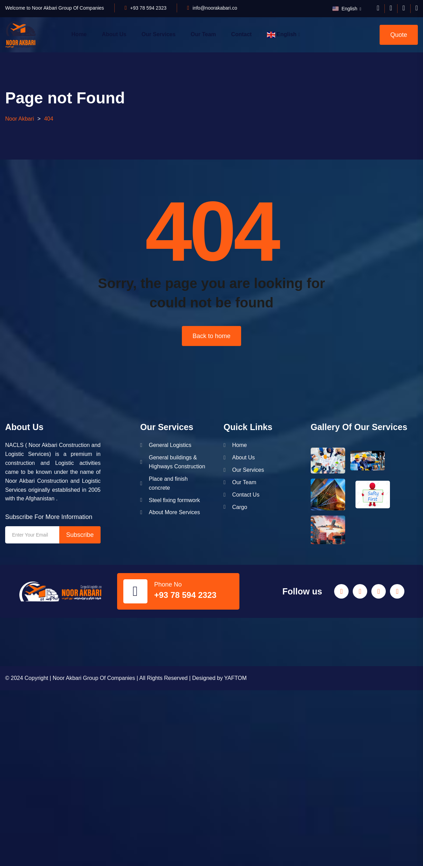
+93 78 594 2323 (148, 8)
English (345, 9)
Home (78, 34)
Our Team (203, 34)
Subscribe (80, 534)
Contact (241, 34)
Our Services (159, 34)
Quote (398, 34)
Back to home (211, 336)
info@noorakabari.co (215, 8)
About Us (114, 34)
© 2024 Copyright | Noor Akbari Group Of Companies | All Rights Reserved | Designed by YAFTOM (126, 678)
